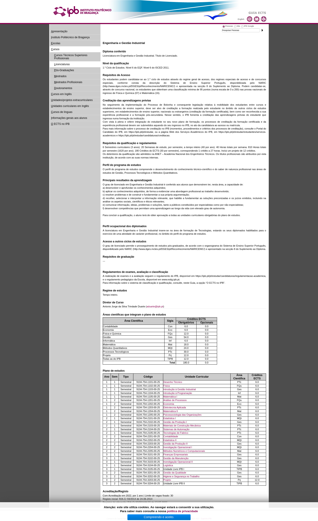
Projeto (167, 480)
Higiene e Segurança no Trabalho (181, 476)
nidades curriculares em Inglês (70, 106)
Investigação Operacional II (178, 461)
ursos (55, 49)
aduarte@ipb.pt (155, 306)
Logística (168, 465)
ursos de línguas (61, 112)
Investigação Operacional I (177, 447)
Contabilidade (170, 436)
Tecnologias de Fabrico (175, 433)
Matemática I (170, 396)
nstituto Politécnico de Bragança (70, 37)
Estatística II (169, 440)
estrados (60, 76)
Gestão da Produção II (175, 443)
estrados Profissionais (68, 82)
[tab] (227, 26)
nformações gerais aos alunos (69, 118)
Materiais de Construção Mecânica (182, 425)
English (241, 19)
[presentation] (227, 26)
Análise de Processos (175, 400)
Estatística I (169, 418)
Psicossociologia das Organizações (182, 414)
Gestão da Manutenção (175, 458)
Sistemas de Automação (176, 429)
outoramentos (63, 88)
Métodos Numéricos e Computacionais (184, 451)
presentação (59, 31)
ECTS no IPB (60, 123)
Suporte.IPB (206, 518)
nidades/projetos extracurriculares (72, 100)
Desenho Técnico (172, 382)
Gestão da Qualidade (174, 472)
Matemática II (170, 411)
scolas (55, 43)
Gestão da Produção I (175, 422)
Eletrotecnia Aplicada (174, 407)
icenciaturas (62, 64)
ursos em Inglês (61, 94)
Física (166, 385)
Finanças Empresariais (175, 454)
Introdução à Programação (177, 393)
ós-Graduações (64, 70)
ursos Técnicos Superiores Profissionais (70, 57)
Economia (168, 404)
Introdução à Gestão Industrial (179, 389)
